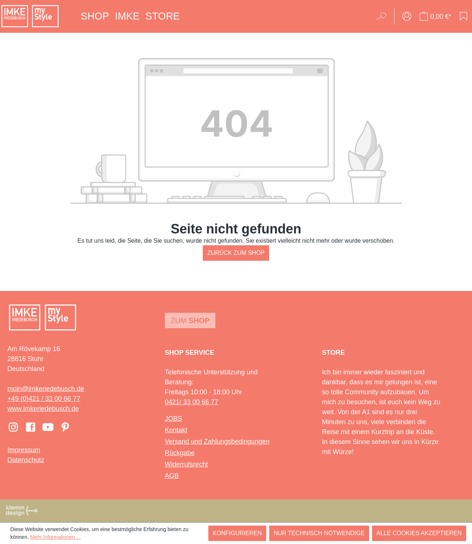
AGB (172, 475)
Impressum (23, 450)
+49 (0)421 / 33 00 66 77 (43, 398)
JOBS (173, 418)
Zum (190, 320)
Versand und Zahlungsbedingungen (217, 441)
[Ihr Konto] (406, 16)
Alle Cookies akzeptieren (419, 533)
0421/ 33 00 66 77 (191, 402)
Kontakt (176, 430)
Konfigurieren (237, 533)
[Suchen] (384, 16)
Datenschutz (25, 460)
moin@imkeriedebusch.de (45, 388)
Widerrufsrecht (186, 464)
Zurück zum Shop (236, 253)
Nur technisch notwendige (319, 533)
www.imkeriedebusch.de (43, 408)
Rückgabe (180, 453)
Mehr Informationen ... (55, 537)
